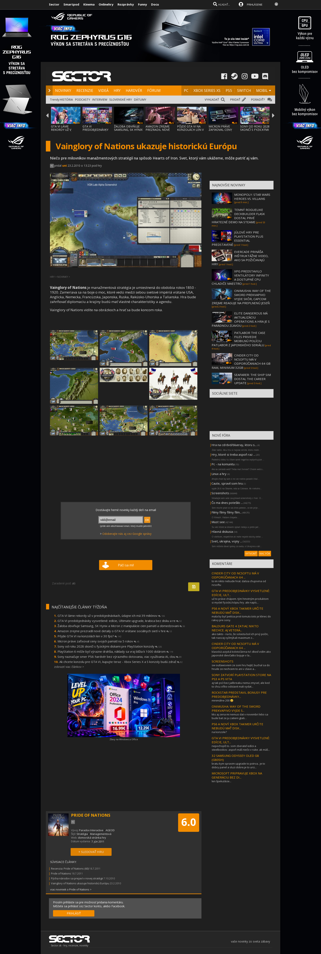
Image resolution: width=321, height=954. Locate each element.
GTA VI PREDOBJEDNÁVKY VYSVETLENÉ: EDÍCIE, (97, 129)
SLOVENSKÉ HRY (120, 99)
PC (186, 90)
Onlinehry (106, 4)
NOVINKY (63, 90)
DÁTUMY (140, 99)
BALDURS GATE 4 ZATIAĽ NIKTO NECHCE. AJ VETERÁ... (235, 628)
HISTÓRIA (66, 99)
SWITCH (244, 90)
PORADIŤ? (258, 99)
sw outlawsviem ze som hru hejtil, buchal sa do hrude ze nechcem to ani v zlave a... (241, 667)
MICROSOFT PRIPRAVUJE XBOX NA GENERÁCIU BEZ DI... (237, 775)
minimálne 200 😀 (222, 700)
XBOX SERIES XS (206, 90)
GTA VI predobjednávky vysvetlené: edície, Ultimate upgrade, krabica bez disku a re (120, 621)
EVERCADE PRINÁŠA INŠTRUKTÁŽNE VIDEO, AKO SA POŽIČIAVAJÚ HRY (240, 258)
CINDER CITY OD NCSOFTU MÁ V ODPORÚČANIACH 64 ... (235, 575)
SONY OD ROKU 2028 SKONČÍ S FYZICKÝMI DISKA (254, 129)
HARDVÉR (134, 90)
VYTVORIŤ (251, 553)
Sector (54, 4)
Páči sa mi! (126, 565)
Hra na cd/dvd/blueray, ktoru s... (234, 445)
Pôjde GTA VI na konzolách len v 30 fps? (89, 636)
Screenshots (220, 493)
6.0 (188, 822)
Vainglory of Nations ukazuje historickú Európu (80, 883)
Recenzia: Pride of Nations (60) (70, 868)
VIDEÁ (103, 90)
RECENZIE (84, 90)
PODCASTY (82, 99)
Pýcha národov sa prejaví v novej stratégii (77, 878)
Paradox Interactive (91, 830)
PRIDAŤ (235, 99)
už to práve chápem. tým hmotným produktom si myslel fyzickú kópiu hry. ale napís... (240, 600)
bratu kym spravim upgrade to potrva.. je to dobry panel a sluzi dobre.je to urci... (238, 765)
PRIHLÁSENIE (254, 4)
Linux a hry (219, 474)
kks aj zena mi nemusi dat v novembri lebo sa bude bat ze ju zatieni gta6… (240, 716)
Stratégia (82, 834)
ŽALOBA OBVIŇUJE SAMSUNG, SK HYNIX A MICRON (128, 129)
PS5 (229, 90)
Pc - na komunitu (223, 464)
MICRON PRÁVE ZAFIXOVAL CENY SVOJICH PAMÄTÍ (220, 129)
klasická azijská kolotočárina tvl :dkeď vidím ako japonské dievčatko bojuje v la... (241, 653)
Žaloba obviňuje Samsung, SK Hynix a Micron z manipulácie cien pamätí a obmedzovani (121, 626)
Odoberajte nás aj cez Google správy (126, 534)
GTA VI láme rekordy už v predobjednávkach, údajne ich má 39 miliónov (111, 616)
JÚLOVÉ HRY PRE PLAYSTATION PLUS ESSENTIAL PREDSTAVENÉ (237, 238)
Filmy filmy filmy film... (226, 512)
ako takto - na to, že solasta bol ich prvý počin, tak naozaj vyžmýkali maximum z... (240, 636)
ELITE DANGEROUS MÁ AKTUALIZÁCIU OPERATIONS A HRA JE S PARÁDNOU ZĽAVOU (241, 319)
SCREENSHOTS (222, 661)
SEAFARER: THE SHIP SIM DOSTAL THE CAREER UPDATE (252, 379)
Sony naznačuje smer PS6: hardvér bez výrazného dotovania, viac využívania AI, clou (120, 657)
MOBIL (262, 90)
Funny (142, 4)
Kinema (89, 4)
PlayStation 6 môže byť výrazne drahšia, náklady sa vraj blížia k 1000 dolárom (115, 651)
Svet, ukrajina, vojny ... (226, 541)
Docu (155, 4)
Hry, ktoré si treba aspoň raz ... (233, 454)
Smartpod (71, 4)
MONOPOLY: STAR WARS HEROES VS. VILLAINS (252, 196)
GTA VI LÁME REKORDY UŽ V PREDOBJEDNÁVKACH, (66, 129)
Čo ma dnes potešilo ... (227, 503)
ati (73, 583)
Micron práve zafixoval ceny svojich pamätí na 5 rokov (98, 641)
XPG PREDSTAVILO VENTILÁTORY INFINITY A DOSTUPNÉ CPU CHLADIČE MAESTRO (240, 277)
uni (64, 165)
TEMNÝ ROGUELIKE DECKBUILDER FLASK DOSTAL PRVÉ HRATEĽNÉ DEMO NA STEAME (238, 216)
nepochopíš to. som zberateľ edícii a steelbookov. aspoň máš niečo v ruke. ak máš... (241, 747)
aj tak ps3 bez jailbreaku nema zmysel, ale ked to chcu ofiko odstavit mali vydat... (241, 684)
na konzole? (219, 732)
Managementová (100, 834)
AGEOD (110, 830)
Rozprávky (126, 4)
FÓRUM (153, 90)
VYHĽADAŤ (212, 99)
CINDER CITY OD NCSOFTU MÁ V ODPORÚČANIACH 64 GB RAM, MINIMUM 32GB (241, 361)
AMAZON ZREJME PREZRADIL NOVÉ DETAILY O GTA (158, 129)
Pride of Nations (61, 873)
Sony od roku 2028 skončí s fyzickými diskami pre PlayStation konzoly (110, 646)
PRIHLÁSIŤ (74, 913)
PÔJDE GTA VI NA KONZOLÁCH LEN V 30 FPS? (190, 129)
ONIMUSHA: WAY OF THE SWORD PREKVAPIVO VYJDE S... (236, 708)
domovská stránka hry (92, 837)
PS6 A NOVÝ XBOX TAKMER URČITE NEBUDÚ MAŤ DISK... (237, 610)
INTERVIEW (99, 99)
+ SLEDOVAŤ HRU (91, 852)
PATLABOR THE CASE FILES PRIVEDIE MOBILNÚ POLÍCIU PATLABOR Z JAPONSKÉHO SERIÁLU (238, 339)
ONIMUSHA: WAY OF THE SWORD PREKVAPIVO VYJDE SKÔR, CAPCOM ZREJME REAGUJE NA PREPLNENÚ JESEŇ (241, 297)
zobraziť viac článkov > (69, 667)
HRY (117, 90)
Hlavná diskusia (222, 531)
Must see (218, 522)
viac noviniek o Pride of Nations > (71, 889)
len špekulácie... (221, 781)
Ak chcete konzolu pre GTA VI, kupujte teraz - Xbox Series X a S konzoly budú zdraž (121, 662)
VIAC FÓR (264, 553)
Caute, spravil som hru (227, 483)
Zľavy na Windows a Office (124, 739)
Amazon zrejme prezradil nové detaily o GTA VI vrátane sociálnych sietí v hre (115, 631)
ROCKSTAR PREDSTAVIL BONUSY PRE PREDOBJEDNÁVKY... (239, 694)
